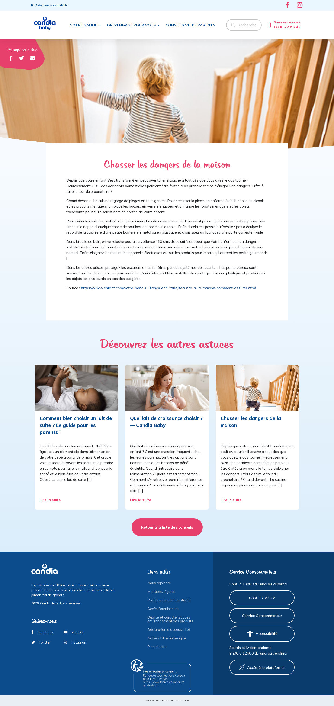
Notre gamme (84, 25)
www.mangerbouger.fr (167, 700)
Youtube (74, 632)
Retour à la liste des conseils (167, 527)
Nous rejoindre (159, 583)
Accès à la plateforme (262, 667)
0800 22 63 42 (262, 597)
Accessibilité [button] (262, 634)
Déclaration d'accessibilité (168, 629)
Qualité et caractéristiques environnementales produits (170, 619)
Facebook (42, 632)
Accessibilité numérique (166, 638)
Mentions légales (161, 591)
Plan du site (157, 646)
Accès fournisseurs (163, 608)
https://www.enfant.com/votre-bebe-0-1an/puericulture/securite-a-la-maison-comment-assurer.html (168, 288)
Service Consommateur (262, 615)
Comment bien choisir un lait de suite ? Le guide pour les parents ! (76, 425)
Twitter (41, 642)
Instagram (75, 642)
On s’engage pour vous (132, 25)
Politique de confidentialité (169, 600)
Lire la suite (51, 499)
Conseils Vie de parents (190, 25)
